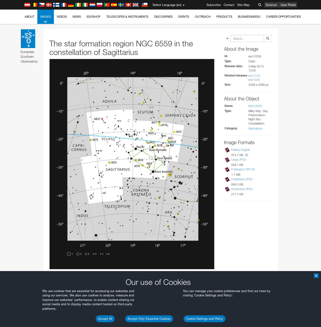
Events (183, 16)
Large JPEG (238, 159)
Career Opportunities (283, 16)
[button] (246, 155)
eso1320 (254, 80)
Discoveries (163, 16)
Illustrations (255, 128)
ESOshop (94, 16)
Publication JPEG (242, 179)
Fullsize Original (240, 150)
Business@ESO (249, 16)
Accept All (105, 319)
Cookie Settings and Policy (204, 319)
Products (224, 16)
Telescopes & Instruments (127, 16)
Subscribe (214, 5)
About (29, 16)
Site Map (243, 5)
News (77, 16)
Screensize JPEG (242, 189)
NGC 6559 (255, 106)
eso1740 (254, 75)
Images (45, 19)
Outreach (203, 16)
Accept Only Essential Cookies (149, 319)
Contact (229, 5)
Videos (62, 16)
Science (271, 5)
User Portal (288, 5)
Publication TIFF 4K (243, 169)
